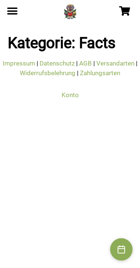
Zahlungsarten (100, 73)
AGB (85, 63)
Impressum (19, 63)
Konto (70, 95)
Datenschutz (57, 63)
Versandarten (115, 63)
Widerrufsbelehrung (47, 73)
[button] (12, 11)
